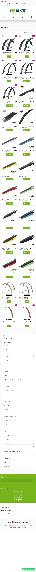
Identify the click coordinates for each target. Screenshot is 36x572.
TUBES (6, 360)
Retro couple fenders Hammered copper (6, 298)
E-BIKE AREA (7, 458)
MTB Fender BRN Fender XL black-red (6, 273)
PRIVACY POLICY (9, 488)
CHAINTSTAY (7, 353)
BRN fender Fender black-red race (6, 200)
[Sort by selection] (27, 32)
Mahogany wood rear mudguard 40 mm (6, 322)
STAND (6, 371)
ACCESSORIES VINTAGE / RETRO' (12, 451)
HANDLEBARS (7, 409)
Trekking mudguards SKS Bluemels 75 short (6, 54)
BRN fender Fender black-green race (23, 200)
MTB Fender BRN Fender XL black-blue (24, 224)
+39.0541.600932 (13, 3)
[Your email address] (16, 480)
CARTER (6, 364)
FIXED (5, 455)
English (4, 4)
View (9, 56)
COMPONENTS (7, 342)
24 (32, 32)
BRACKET (6, 413)
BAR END (6, 345)
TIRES (5, 375)
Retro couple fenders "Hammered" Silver (24, 298)
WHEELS (6, 439)
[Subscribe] (33, 480)
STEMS (6, 349)
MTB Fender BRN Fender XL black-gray (24, 249)
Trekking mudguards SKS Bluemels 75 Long (24, 54)
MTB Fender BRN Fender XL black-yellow (6, 249)
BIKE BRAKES (7, 398)
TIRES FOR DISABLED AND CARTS (12, 379)
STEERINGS (7, 443)
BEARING (6, 383)
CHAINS (6, 368)
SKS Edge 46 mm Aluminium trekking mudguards (6, 102)
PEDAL (6, 428)
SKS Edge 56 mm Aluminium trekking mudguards (23, 78)
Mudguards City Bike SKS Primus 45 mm (6, 78)
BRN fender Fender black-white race (6, 151)
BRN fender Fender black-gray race (23, 175)
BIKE (5, 462)
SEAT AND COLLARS (9, 435)
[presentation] (12, 485)
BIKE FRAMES (7, 446)
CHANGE (6, 356)
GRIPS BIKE (7, 405)
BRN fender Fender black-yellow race (6, 175)
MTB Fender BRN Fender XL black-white (7, 224)
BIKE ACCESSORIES (8, 338)
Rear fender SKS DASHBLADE (22, 102)
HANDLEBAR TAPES (9, 420)
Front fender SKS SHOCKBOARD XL (23, 127)
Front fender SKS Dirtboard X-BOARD (6, 127)
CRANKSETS (7, 401)
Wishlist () (11, 4)
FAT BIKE (6, 386)
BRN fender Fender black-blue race (23, 151)
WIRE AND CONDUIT (9, 390)
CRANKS (6, 431)
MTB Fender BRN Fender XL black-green (24, 273)
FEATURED (6, 466)
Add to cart (26, 81)
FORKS (6, 394)
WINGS (6, 424)
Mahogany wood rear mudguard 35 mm (24, 322)
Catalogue (4, 335)
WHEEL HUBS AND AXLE (10, 416)
